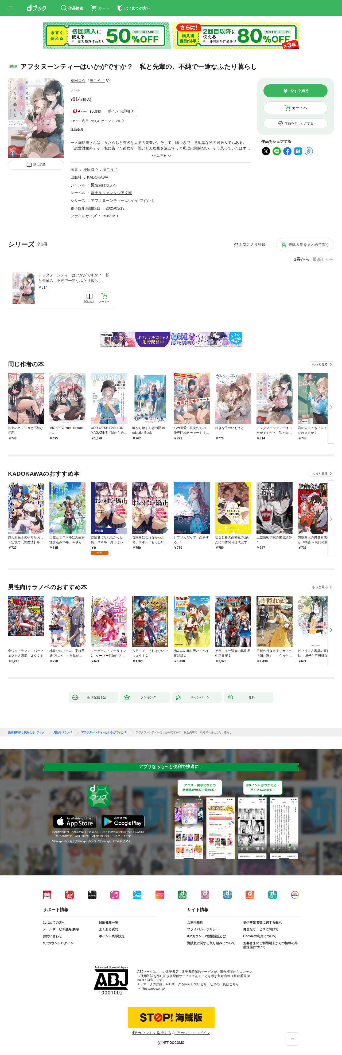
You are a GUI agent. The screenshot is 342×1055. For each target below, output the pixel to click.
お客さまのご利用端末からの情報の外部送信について (270, 945)
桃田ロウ (78, 80)
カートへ (299, 108)
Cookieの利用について (259, 936)
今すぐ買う (299, 91)
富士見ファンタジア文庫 (111, 193)
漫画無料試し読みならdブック (26, 732)
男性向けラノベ (104, 185)
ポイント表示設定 (112, 936)
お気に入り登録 (252, 244)
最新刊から (323, 259)
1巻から (301, 259)
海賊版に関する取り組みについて (211, 943)
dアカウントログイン (58, 943)
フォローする (108, 80)
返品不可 (77, 129)
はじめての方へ (54, 922)
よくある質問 (108, 929)
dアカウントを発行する (151, 1033)
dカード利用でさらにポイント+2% (96, 121)
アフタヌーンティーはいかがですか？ (122, 200)
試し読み (39, 164)
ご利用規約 (195, 922)
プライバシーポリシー (203, 929)
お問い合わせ (52, 936)
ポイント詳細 (118, 111)
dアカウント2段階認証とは (206, 936)
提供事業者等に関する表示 (262, 922)
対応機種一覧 (108, 922)
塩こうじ (97, 80)
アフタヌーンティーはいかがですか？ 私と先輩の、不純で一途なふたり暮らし (73, 278)
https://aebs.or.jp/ (153, 988)
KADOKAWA (97, 177)
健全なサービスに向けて (260, 929)
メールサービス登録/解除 (61, 929)
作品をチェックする (299, 123)
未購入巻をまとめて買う (308, 244)
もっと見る (320, 364)
